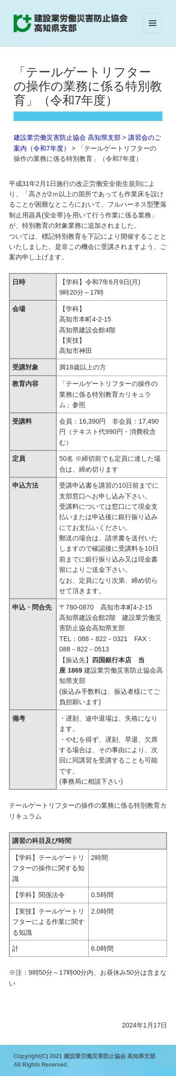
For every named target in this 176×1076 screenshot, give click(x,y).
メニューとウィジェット (152, 32)
